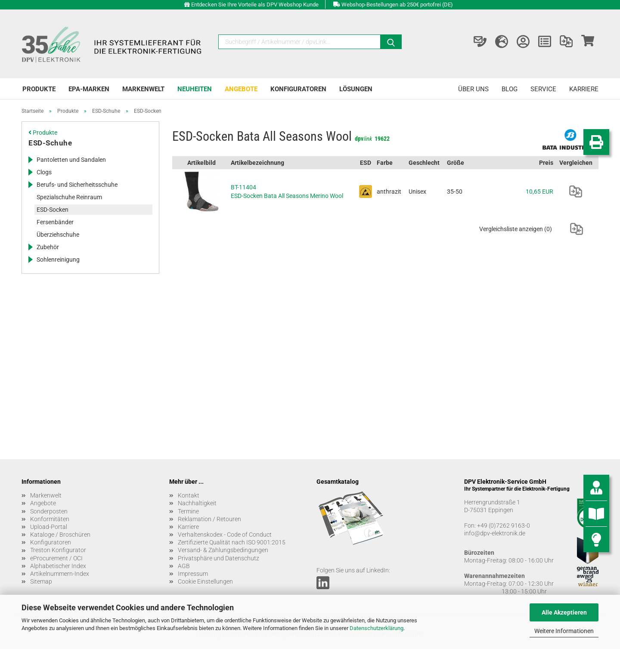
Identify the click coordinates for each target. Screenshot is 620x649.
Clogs (44, 172)
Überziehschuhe (58, 234)
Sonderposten (49, 511)
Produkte (39, 89)
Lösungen (355, 89)
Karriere (583, 89)
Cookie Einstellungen (205, 581)
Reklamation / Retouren (209, 519)
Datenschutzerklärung (376, 628)
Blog (510, 89)
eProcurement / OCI (56, 558)
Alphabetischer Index (58, 565)
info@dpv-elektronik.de (494, 533)
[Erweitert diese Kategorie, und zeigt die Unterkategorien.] (30, 160)
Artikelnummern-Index (59, 573)
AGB (184, 565)
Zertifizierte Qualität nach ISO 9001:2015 (231, 542)
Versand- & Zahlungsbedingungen (223, 550)
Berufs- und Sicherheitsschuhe (77, 184)
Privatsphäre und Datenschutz (218, 558)
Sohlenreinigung (58, 259)
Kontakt (188, 495)
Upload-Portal (48, 526)
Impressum (193, 573)
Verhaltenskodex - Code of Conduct (225, 534)
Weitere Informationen (564, 630)
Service (543, 89)
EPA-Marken (88, 89)
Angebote (241, 89)
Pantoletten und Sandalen (71, 159)
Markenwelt (143, 89)
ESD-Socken (52, 209)
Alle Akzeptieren (564, 612)
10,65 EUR (539, 191)
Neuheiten (194, 89)
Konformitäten (49, 519)
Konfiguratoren (298, 89)
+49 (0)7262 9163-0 (503, 525)
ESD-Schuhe (50, 143)
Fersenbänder (55, 222)
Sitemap (41, 581)
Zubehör (48, 247)
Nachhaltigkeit (197, 503)
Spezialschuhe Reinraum (69, 197)
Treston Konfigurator (58, 550)
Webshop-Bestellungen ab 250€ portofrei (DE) (397, 4)
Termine (188, 511)
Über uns (473, 89)
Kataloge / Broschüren (60, 534)
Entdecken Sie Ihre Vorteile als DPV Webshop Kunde (255, 4)
